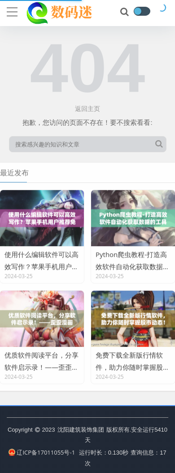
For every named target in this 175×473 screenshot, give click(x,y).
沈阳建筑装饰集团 (80, 429)
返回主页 (87, 108)
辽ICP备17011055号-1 (42, 452)
